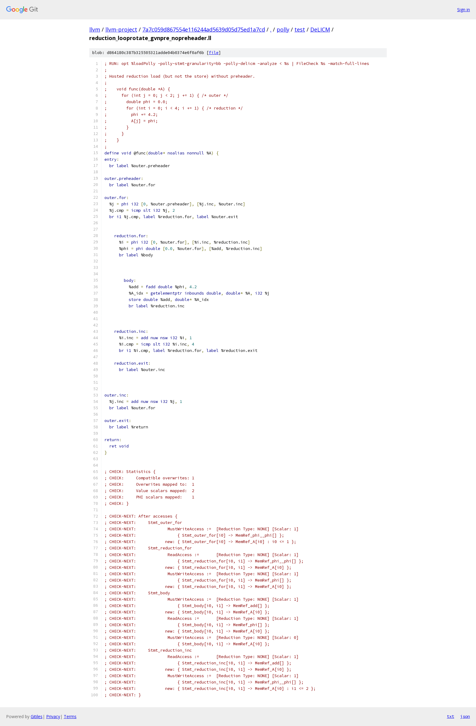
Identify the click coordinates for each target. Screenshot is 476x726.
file (214, 52)
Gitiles (36, 716)
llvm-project (121, 29)
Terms (70, 716)
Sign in (463, 9)
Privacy (53, 716)
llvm (94, 29)
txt (450, 716)
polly (283, 29)
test (299, 29)
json (465, 716)
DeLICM (320, 29)
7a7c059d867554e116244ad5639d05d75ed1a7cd (203, 29)
